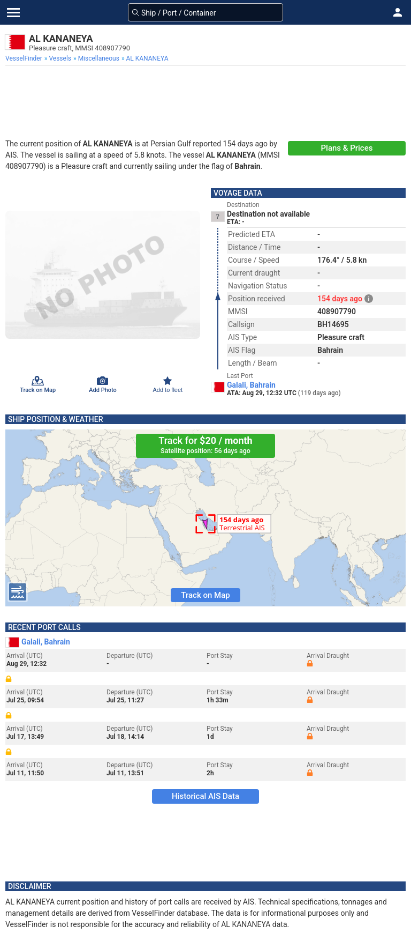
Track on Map (205, 595)
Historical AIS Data (205, 796)
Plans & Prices (347, 148)
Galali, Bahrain (251, 385)
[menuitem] (24, 58)
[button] (397, 12)
